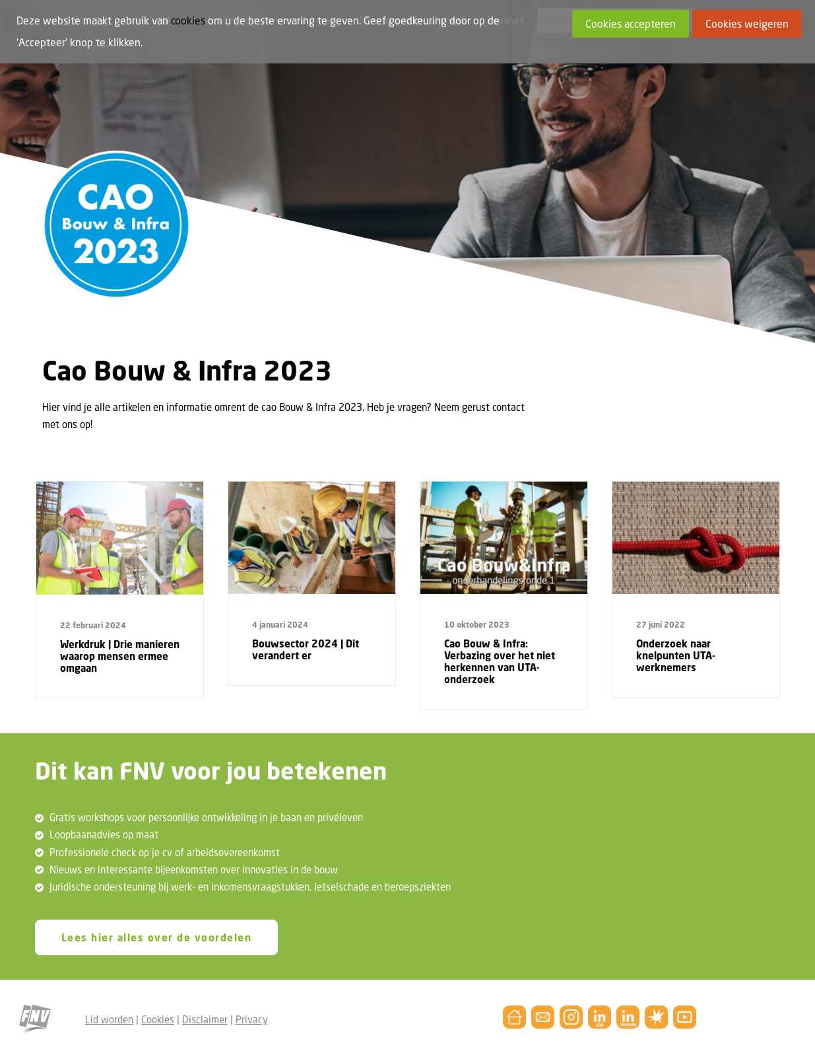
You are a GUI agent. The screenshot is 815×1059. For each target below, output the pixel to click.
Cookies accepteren (630, 24)
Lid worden (109, 1019)
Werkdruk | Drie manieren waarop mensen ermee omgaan (119, 656)
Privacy (252, 1019)
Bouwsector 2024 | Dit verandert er (305, 649)
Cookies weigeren (747, 24)
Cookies (157, 1019)
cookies (188, 20)
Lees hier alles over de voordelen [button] (156, 937)
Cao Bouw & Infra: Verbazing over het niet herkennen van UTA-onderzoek (499, 661)
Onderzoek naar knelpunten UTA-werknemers (675, 655)
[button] (119, 538)
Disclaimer (205, 1019)
